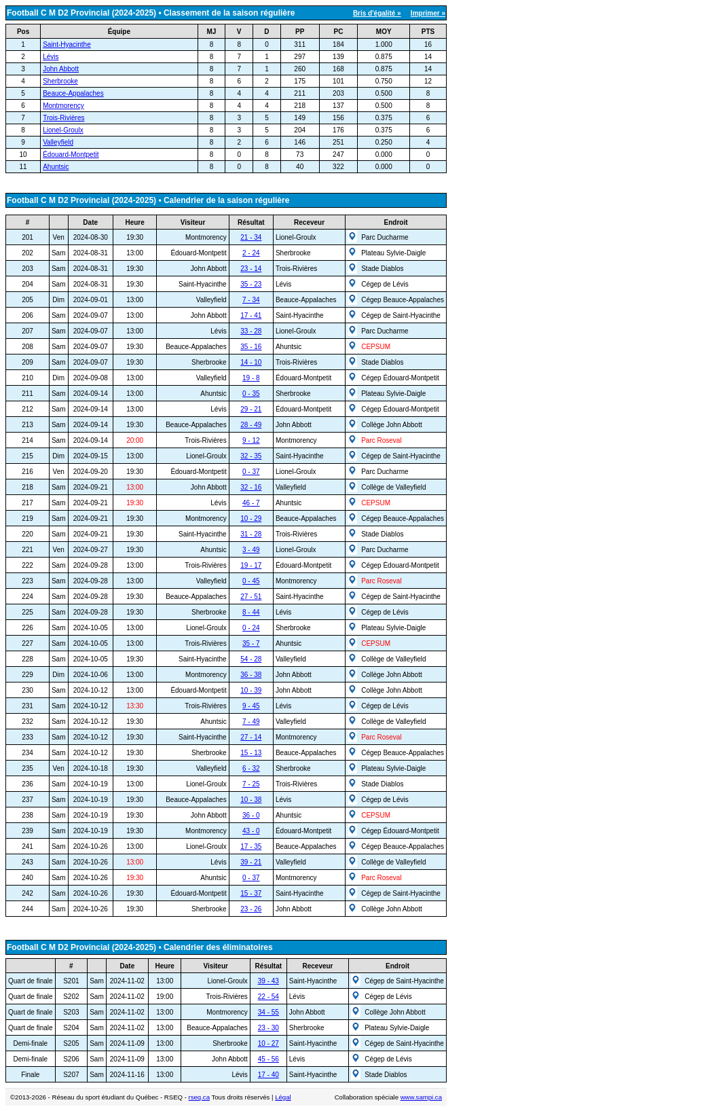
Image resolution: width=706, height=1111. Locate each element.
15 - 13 (250, 753)
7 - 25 (251, 784)
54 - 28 (250, 659)
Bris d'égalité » (377, 13)
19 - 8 (251, 378)
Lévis (50, 56)
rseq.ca (199, 1097)
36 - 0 (251, 815)
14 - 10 (250, 362)
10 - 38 (250, 799)
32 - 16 (250, 487)
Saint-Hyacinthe (67, 44)
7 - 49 (251, 721)
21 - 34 (250, 237)
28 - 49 (250, 425)
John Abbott (61, 69)
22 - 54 (268, 996)
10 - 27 (268, 1043)
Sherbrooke (60, 81)
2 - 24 (251, 253)
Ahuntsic (56, 166)
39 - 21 (250, 862)
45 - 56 (268, 1059)
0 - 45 (251, 581)
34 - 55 (268, 1012)
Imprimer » (428, 13)
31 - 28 (250, 534)
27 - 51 (250, 596)
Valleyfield (58, 142)
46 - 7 (251, 503)
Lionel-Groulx (63, 130)
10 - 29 (250, 518)
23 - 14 (250, 268)
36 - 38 (250, 674)
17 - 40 (268, 1074)
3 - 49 (251, 549)
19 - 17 (250, 565)
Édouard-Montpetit (70, 154)
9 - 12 (251, 440)
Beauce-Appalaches (73, 93)
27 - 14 (250, 737)
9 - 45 (251, 706)
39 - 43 (268, 981)
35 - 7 (251, 643)
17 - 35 (250, 846)
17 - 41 (250, 315)
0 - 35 (251, 393)
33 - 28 (250, 331)
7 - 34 (251, 300)
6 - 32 (251, 768)
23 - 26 (250, 909)
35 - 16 (250, 346)
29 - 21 (250, 409)
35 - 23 (250, 284)
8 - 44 (251, 612)
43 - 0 (251, 831)
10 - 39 (250, 690)
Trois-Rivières (63, 118)
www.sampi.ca (421, 1097)
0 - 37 (251, 471)
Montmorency (63, 105)
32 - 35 (250, 456)
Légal (283, 1097)
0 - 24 (251, 628)
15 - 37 (250, 893)
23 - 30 (268, 1028)
